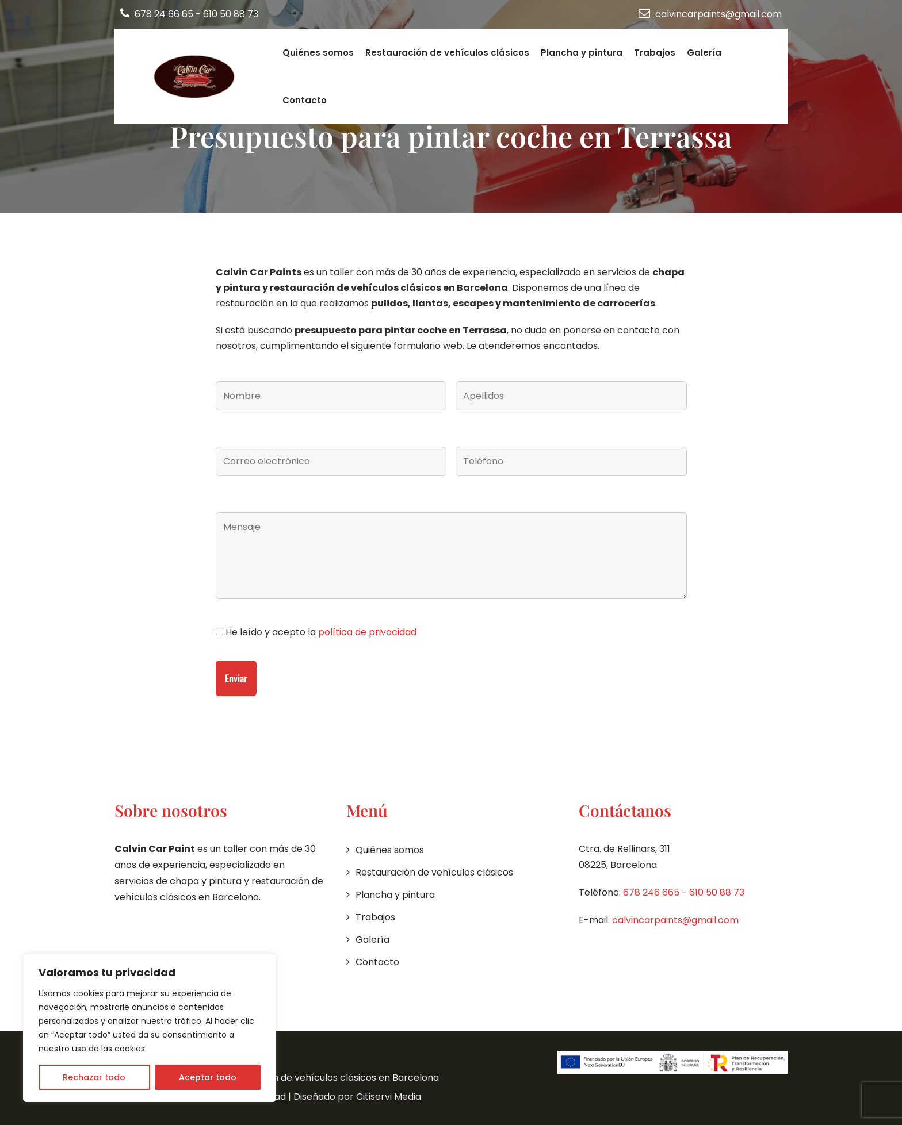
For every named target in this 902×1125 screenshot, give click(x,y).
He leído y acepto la (319, 632)
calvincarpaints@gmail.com (675, 920)
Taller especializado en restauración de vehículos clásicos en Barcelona (276, 1077)
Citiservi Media (388, 1096)
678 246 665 (651, 892)
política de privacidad (367, 632)
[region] (149, 1028)
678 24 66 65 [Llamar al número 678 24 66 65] (158, 14)
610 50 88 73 (716, 892)
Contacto (304, 100)
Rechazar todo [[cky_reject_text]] (94, 1077)
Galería (704, 53)
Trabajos (654, 53)
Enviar (236, 678)
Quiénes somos (318, 53)
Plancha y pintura (581, 53)
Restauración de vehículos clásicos (447, 53)
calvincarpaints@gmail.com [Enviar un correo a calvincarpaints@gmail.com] (710, 14)
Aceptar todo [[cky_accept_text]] (207, 1077)
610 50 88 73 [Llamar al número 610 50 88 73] (230, 14)
